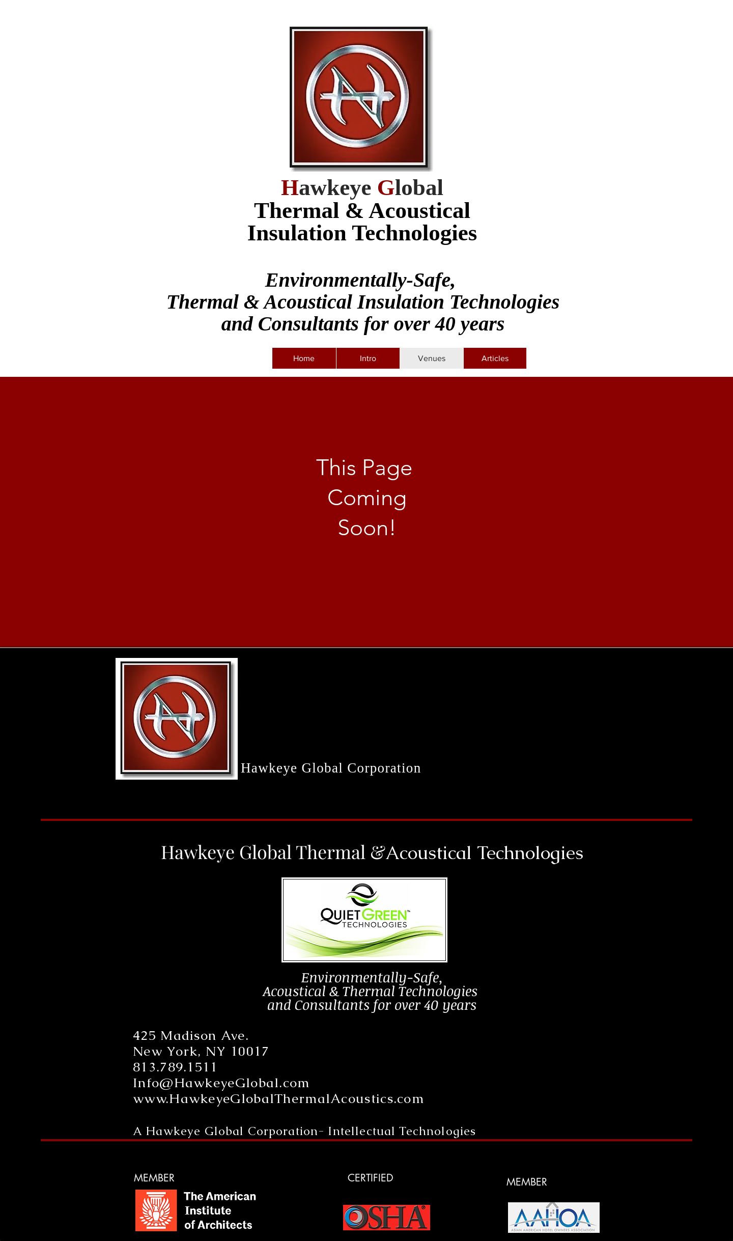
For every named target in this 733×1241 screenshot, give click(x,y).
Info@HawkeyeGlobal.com (221, 1082)
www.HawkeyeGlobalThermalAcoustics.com (278, 1098)
